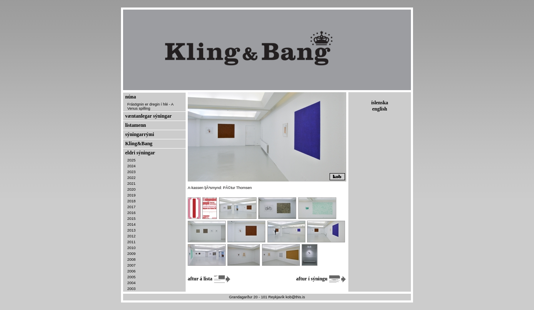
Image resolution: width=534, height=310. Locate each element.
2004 (131, 283)
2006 (131, 271)
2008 (131, 259)
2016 (131, 213)
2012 (131, 236)
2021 (131, 183)
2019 (131, 195)
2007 (131, 265)
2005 (131, 277)
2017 (131, 207)
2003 (131, 289)
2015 (131, 219)
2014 (131, 224)
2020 (131, 189)
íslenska (379, 103)
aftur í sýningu (321, 279)
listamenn (135, 125)
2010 (131, 248)
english (379, 109)
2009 (131, 254)
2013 (131, 230)
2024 (131, 166)
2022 (131, 178)
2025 (131, 160)
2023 (131, 172)
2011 (131, 242)
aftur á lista (209, 279)
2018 (131, 201)
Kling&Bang (138, 143)
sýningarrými (139, 134)
